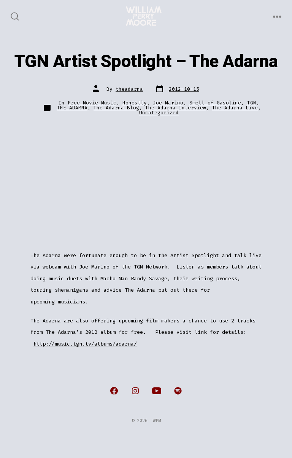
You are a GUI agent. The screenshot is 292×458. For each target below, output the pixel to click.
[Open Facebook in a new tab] (114, 391)
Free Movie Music (92, 102)
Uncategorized (159, 112)
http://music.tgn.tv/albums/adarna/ (85, 344)
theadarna (129, 89)
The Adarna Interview (175, 107)
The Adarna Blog (116, 107)
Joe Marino (168, 102)
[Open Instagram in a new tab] (135, 391)
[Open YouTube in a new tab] (157, 391)
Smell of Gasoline (215, 102)
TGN (251, 102)
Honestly (134, 102)
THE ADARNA (72, 107)
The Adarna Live (235, 107)
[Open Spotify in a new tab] (178, 391)
